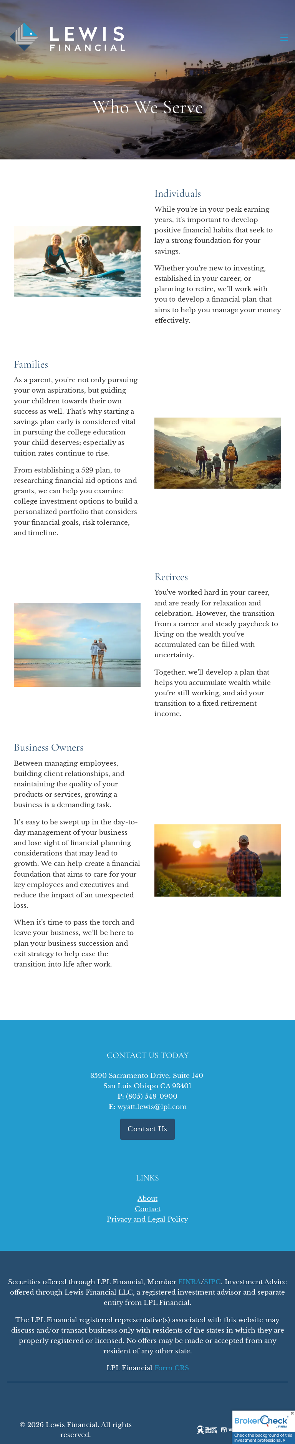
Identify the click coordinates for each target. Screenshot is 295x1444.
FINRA (189, 1282)
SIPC (212, 1282)
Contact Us (147, 1129)
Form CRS (171, 1368)
